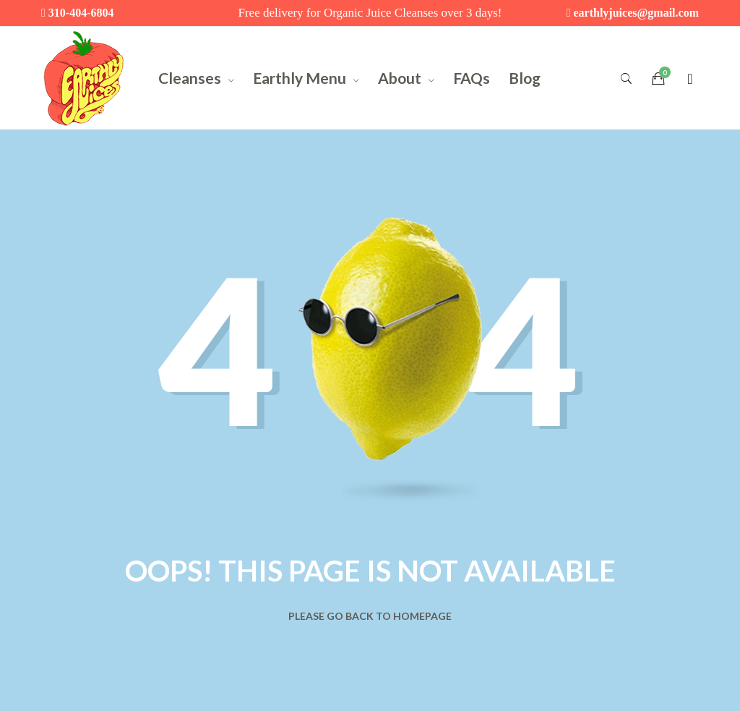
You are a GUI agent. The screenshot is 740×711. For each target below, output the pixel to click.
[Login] (689, 78)
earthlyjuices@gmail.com (636, 13)
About (399, 78)
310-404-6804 (81, 13)
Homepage (422, 616)
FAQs (471, 78)
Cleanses (189, 78)
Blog (525, 78)
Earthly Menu (299, 78)
